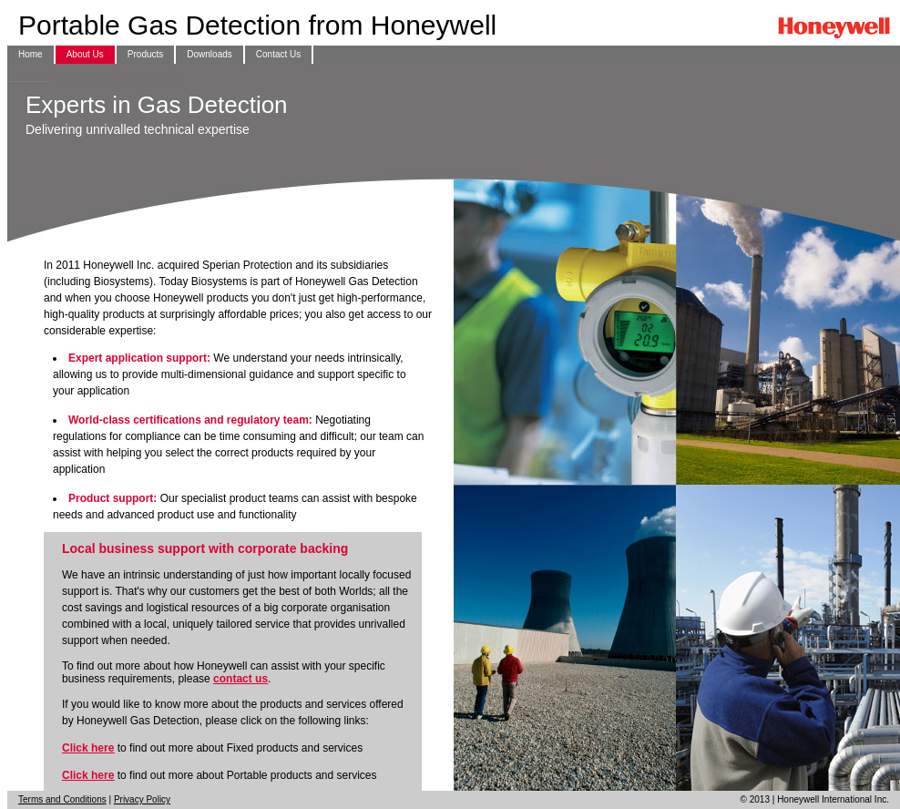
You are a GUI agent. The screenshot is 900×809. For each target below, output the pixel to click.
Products (145, 54)
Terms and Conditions (62, 799)
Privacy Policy (142, 799)
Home (30, 54)
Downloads (209, 54)
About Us (85, 54)
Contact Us (278, 54)
